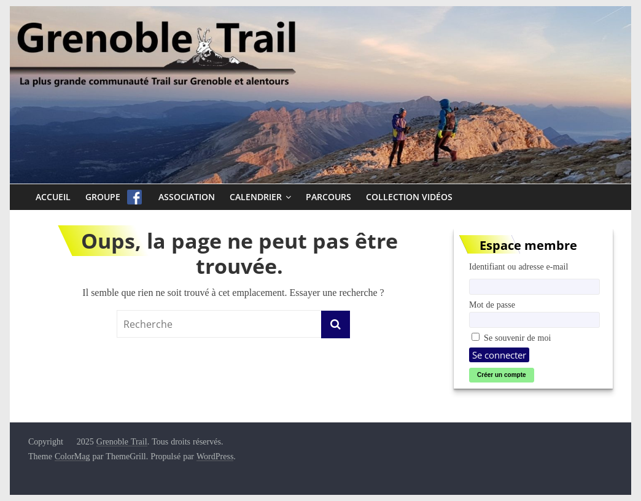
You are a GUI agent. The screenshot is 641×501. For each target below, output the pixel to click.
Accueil (53, 197)
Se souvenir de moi (511, 337)
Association (186, 197)
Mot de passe (492, 304)
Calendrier (256, 197)
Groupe (102, 197)
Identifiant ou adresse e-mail (518, 266)
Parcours (328, 197)
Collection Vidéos (409, 197)
